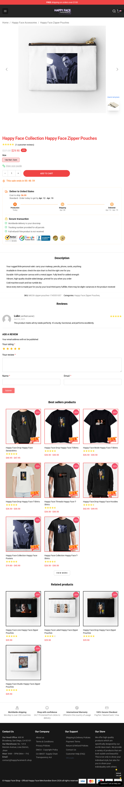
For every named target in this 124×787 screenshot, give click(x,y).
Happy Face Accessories (24, 22)
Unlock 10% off (118, 774)
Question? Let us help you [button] (110, 783)
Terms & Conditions (44, 741)
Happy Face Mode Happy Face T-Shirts (100, 448)
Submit (8, 390)
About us (40, 737)
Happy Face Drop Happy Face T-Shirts (61, 448)
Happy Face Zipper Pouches (54, 22)
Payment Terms (73, 741)
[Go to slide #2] (70, 119)
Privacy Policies (43, 745)
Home (5, 22)
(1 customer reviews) (24, 145)
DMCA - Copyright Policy (47, 750)
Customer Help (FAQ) (75, 754)
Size (4, 155)
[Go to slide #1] (54, 119)
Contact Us (71, 750)
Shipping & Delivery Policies (78, 737)
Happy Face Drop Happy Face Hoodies (100, 501)
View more (62, 573)
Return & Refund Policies (77, 745)
